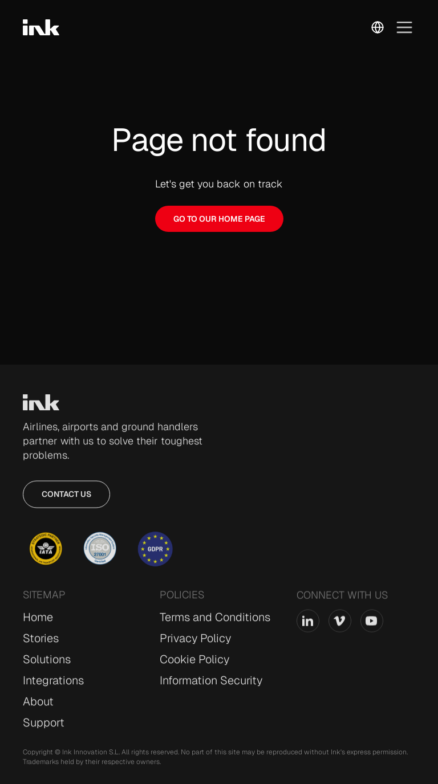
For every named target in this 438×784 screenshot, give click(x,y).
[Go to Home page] (41, 407)
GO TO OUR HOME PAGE (219, 219)
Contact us (66, 499)
